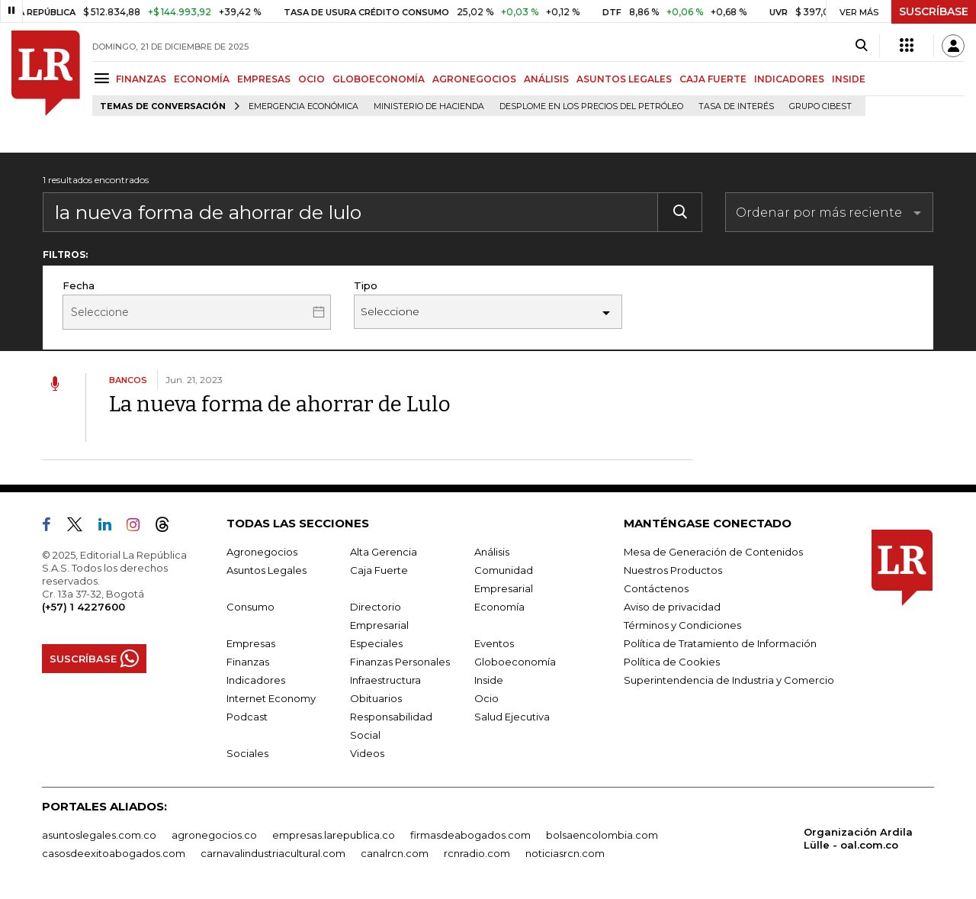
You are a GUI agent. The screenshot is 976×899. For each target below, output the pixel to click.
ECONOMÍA (202, 79)
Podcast (247, 716)
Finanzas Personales (400, 662)
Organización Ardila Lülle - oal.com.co (858, 838)
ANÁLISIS (546, 79)
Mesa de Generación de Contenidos (713, 552)
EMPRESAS (264, 79)
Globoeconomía (515, 662)
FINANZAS (141, 79)
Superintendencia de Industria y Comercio (729, 680)
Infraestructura (385, 680)
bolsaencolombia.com (602, 835)
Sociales (247, 753)
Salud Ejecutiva (512, 716)
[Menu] (104, 78)
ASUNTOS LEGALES (624, 79)
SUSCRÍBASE (933, 11)
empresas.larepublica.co (333, 835)
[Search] (861, 45)
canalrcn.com (395, 853)
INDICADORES (789, 79)
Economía (499, 607)
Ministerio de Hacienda (429, 106)
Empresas (250, 643)
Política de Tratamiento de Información (720, 643)
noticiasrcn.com (565, 853)
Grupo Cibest (820, 106)
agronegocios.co (214, 835)
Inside (488, 680)
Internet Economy (271, 698)
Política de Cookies (672, 662)
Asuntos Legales (266, 570)
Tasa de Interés (736, 106)
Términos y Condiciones (682, 625)
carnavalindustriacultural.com (273, 853)
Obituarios (376, 698)
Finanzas (247, 662)
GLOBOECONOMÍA (378, 79)
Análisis (491, 552)
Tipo (365, 285)
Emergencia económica (303, 106)
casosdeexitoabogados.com (113, 853)
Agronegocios (261, 552)
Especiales (376, 643)
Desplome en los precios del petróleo (591, 106)
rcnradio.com (477, 853)
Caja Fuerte (379, 570)
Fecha (79, 285)
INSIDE (848, 79)
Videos (367, 753)
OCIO (311, 79)
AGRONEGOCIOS (474, 79)
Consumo (250, 607)
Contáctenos (656, 588)
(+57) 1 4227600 (83, 607)
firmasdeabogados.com (470, 835)
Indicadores (255, 680)
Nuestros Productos (673, 570)
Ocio (486, 698)
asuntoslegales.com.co (99, 835)
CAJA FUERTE (712, 79)
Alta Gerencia (383, 552)
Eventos (494, 643)
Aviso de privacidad (672, 607)
